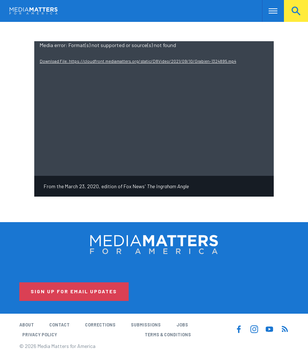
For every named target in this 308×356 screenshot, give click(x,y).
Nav (268, 11)
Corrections (100, 324)
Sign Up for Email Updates (74, 291)
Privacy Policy (39, 334)
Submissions (146, 324)
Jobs (182, 324)
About (26, 324)
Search (296, 11)
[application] (154, 108)
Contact (59, 324)
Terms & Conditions (168, 334)
